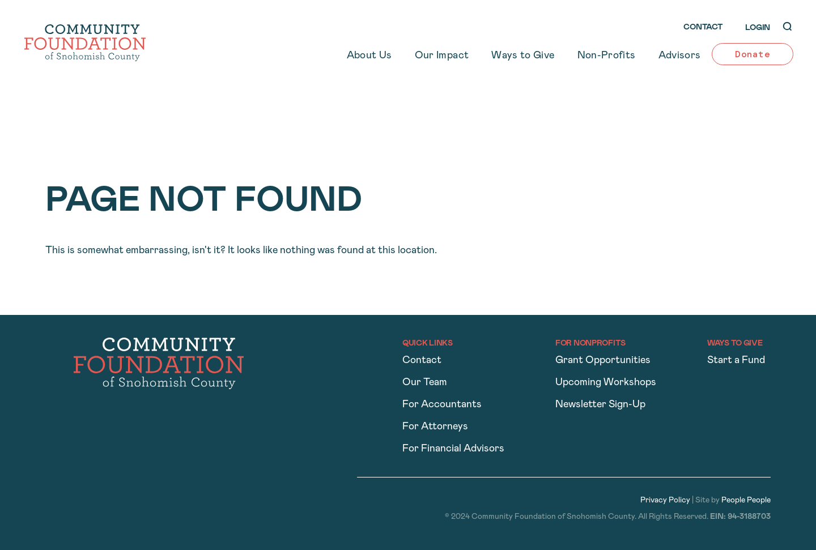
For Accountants (442, 404)
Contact (421, 360)
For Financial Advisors (453, 449)
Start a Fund (736, 360)
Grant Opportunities (603, 360)
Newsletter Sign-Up (600, 404)
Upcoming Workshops (605, 382)
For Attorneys (435, 426)
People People (746, 500)
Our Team (424, 382)
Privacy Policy (665, 500)
